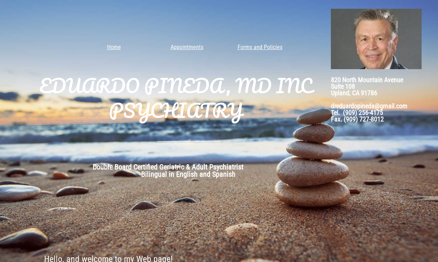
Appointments (187, 47)
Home (114, 47)
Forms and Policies (260, 47)
